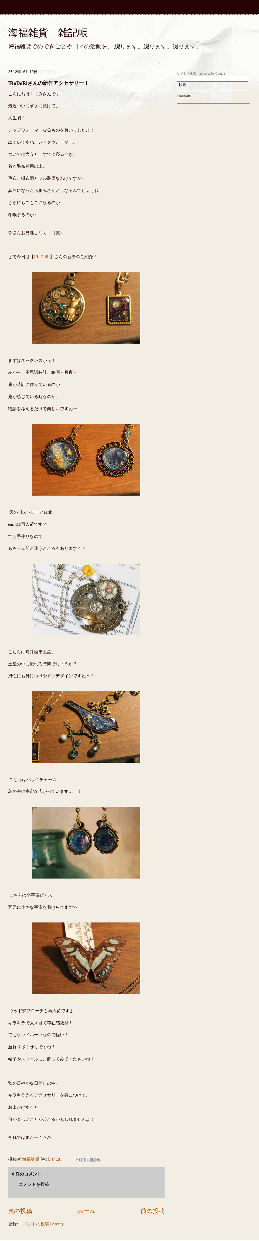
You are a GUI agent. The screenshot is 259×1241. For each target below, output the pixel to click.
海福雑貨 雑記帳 (48, 32)
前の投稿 (153, 1211)
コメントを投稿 (34, 1184)
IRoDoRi (42, 256)
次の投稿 (20, 1211)
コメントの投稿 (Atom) (41, 1224)
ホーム (86, 1211)
